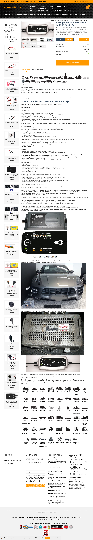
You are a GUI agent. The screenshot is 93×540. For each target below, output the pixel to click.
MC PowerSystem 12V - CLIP (12, 327)
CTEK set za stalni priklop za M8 (11, 54)
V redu (47, 537)
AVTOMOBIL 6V (42, 402)
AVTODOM (34, 410)
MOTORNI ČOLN (84, 411)
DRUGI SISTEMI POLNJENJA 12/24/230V (57, 14)
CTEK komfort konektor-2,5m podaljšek (11, 106)
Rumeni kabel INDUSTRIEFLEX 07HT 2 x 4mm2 (11, 272)
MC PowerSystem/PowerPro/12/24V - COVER (13, 345)
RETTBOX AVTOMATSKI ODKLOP (34, 17)
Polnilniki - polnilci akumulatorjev (62, 20)
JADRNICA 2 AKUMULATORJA (68, 411)
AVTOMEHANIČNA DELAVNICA (60, 443)
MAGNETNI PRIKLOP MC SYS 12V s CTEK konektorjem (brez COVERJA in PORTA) (12, 291)
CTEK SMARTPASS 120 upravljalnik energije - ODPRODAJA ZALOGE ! (11, 402)
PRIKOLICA (42, 410)
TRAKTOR (25, 410)
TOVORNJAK (59, 420)
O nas (13, 17)
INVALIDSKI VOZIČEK (84, 392)
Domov (52, 20)
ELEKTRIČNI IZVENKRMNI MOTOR (42, 433)
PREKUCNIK (42, 420)
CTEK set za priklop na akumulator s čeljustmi (12, 88)
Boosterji (33, 14)
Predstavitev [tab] (26, 70)
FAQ (23, 17)
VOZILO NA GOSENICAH (76, 421)
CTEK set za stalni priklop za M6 (11, 71)
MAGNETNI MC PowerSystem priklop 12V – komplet (11, 194)
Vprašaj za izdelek (84, 39)
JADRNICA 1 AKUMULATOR (59, 411)
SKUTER (34, 401)
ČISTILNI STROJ (68, 432)
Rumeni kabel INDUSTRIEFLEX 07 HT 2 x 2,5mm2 (11, 234)
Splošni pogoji (52, 512)
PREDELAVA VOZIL (25, 443)
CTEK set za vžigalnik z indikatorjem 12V (12, 157)
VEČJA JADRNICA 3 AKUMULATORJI (76, 412)
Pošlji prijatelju (69, 39)
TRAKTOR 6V (51, 401)
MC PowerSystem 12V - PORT (12, 309)
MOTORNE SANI (42, 392)
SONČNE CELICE (51, 411)
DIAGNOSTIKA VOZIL (68, 443)
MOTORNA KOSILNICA (25, 402)
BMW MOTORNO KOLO (76, 393)
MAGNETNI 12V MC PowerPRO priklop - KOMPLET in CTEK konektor (12, 364)
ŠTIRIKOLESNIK (67, 391)
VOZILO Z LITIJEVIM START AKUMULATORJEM (43, 444)
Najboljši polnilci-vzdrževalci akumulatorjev (79, 20)
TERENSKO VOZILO (76, 402)
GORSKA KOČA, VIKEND (25, 432)
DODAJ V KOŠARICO (72, 63)
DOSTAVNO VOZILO (85, 402)
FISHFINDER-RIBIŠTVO (34, 432)
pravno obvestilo (42, 512)
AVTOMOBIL (59, 401)
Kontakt (18, 17)
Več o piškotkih (55, 537)
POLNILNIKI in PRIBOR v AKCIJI (13, 510)
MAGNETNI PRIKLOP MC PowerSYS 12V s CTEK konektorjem (12, 384)
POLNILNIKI (8, 14)
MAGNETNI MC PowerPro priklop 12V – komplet (11, 216)
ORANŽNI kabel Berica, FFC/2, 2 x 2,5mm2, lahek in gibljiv (12, 253)
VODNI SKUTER (34, 391)
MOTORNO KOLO (59, 392)
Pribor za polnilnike (23, 14)
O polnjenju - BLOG (79, 14)
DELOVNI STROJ (51, 421)
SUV (68, 401)
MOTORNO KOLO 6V (51, 392)
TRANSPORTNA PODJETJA (34, 443)
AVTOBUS (68, 420)
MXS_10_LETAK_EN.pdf (30, 43)
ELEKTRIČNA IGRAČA (25, 392)
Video (70, 14)
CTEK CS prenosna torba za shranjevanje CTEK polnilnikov (11, 176)
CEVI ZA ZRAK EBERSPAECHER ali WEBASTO (55, 17)
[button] (17, 217)
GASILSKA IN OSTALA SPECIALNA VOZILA (85, 422)
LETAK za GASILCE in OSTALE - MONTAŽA (35, 46)
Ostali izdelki (41, 14)
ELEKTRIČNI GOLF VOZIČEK (76, 432)
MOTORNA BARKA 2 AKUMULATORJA (26, 422)
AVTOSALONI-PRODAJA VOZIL (76, 444)
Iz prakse (7, 17)
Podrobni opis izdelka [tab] (37, 70)
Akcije (14, 14)
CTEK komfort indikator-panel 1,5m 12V (11, 140)
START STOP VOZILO (51, 443)
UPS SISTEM (51, 432)
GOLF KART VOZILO (84, 432)
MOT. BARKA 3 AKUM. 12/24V (34, 421)
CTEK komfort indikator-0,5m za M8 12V (11, 123)
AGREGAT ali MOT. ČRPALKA (59, 432)
